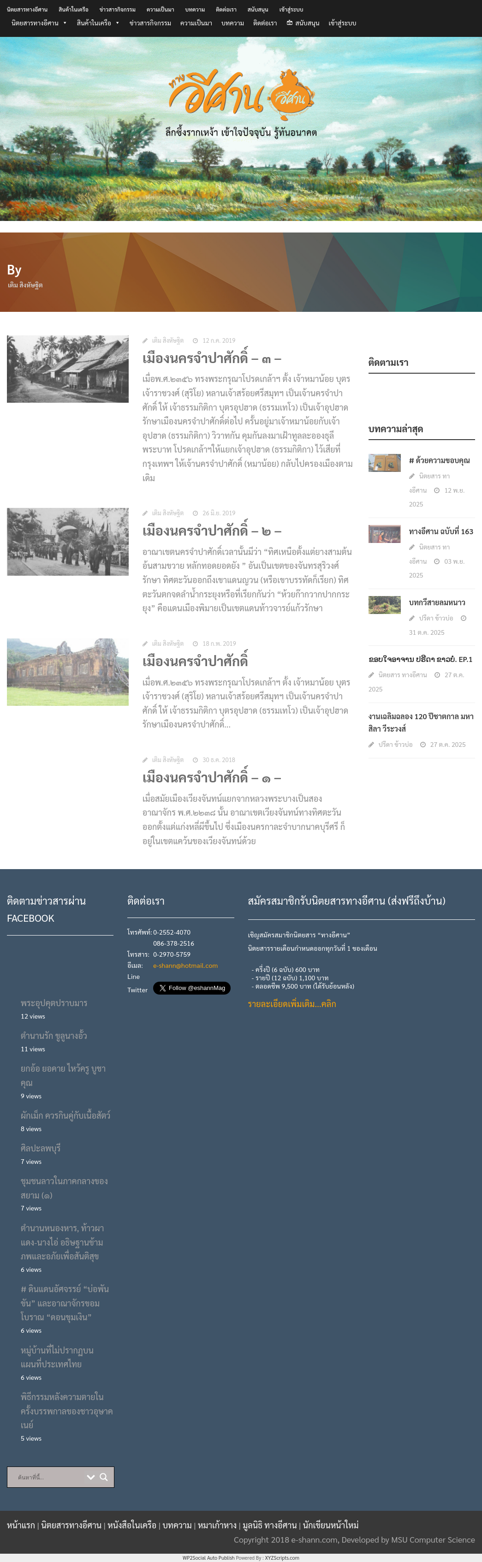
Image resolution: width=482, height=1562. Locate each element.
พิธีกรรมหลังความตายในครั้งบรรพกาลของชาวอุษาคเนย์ (67, 1410)
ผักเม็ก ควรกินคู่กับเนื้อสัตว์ (66, 1115)
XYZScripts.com (282, 1557)
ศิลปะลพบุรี (40, 1148)
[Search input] (50, 1477)
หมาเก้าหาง (218, 1525)
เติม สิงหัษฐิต (168, 342)
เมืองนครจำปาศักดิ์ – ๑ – (212, 779)
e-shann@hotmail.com (185, 965)
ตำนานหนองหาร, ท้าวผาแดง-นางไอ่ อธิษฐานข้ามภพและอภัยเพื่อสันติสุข (62, 1241)
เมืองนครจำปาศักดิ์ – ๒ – (212, 532)
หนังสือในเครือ (132, 1525)
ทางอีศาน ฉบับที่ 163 (441, 531)
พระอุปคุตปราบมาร (54, 1002)
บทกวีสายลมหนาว (437, 602)
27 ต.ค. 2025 (448, 744)
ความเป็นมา (160, 9)
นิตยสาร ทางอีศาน (403, 674)
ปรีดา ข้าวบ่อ (436, 618)
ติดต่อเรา (226, 9)
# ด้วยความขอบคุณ (439, 460)
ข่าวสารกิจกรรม (118, 9)
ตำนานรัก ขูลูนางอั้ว (54, 1035)
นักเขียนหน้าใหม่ (331, 1525)
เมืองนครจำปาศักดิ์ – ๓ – (212, 359)
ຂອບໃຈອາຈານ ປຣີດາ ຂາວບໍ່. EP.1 (421, 659)
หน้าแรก (22, 1525)
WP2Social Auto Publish (209, 1557)
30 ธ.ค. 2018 (218, 762)
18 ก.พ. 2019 (219, 646)
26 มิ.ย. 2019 (218, 515)
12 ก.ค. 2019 (218, 342)
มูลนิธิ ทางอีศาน (271, 1525)
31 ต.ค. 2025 (427, 632)
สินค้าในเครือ (73, 9)
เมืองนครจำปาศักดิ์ (195, 663)
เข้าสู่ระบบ (291, 9)
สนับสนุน (258, 9)
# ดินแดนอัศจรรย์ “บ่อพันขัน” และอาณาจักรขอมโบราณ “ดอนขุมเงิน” (65, 1302)
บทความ (195, 9)
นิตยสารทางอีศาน (27, 9)
